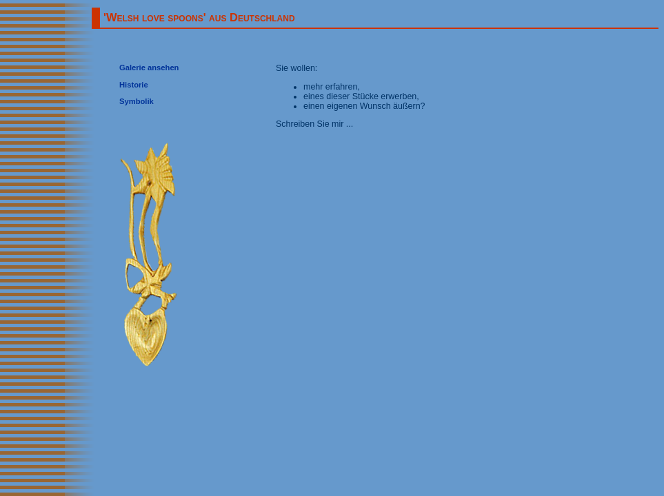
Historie (133, 85)
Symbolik (136, 101)
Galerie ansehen (149, 67)
